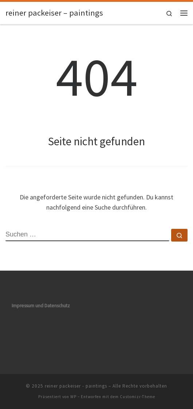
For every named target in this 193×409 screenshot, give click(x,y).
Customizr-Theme (137, 396)
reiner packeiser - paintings (76, 386)
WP (73, 396)
